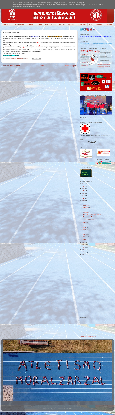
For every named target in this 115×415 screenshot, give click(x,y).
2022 (83, 193)
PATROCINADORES (95, 25)
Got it (101, 5)
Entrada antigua (70, 66)
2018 (83, 203)
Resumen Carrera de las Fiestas (92, 214)
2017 (83, 242)
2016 (83, 244)
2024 (83, 188)
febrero (85, 236)
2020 (83, 198)
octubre (85, 210)
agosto (85, 222)
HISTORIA (71, 25)
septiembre (86, 212)
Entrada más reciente (11, 66)
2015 (83, 247)
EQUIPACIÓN (82, 25)
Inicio (42, 66)
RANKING (62, 25)
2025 (83, 186)
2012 (83, 254)
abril (84, 232)
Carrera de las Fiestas (89, 217)
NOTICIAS (6, 25)
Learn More (93, 5)
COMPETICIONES (18, 25)
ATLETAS (30, 25)
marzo (85, 234)
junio (84, 227)
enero (85, 239)
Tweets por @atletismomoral (88, 336)
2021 (83, 195)
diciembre (86, 205)
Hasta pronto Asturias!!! (89, 219)
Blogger (69, 408)
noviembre (86, 207)
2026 (83, 183)
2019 (83, 200)
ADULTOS (39, 25)
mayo (85, 229)
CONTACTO (108, 25)
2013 (83, 252)
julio (84, 224)
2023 (83, 191)
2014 (83, 249)
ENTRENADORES (50, 25)
